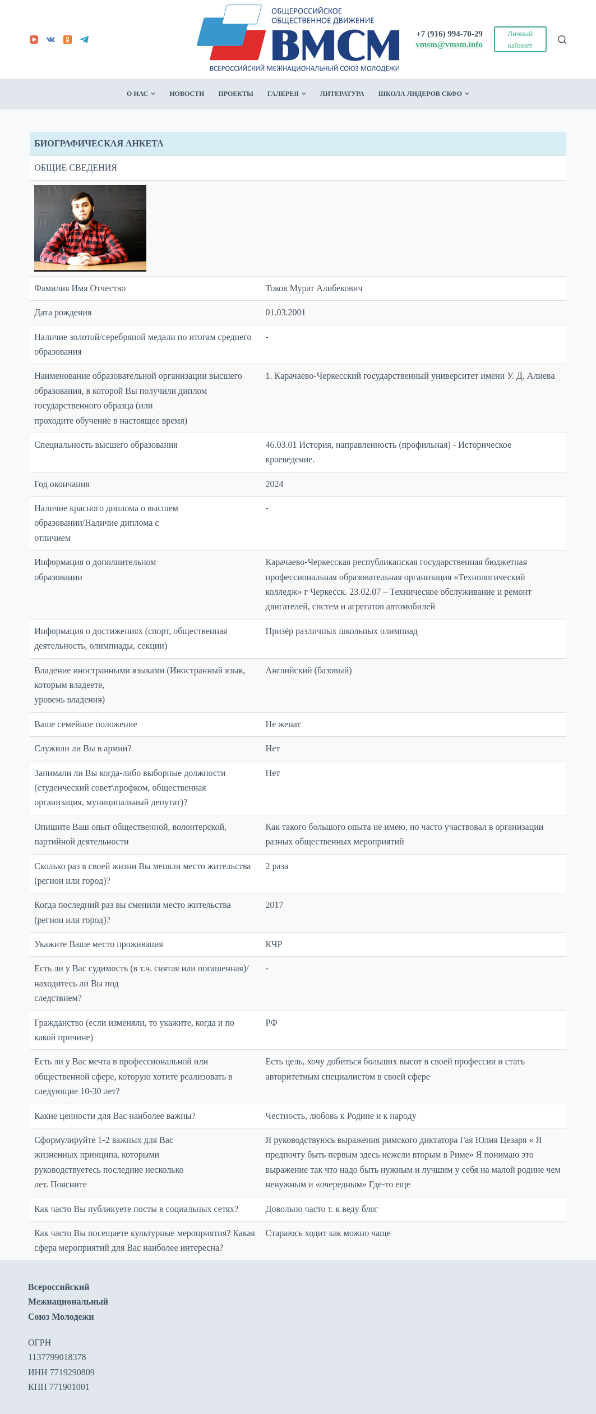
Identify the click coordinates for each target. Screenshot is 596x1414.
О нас (141, 94)
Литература (342, 94)
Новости (186, 94)
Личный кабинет (520, 39)
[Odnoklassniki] (67, 39)
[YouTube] (34, 39)
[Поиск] (562, 39)
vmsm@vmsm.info (448, 44)
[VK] (51, 39)
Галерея (286, 94)
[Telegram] (84, 39)
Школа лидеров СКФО (423, 94)
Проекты (235, 94)
